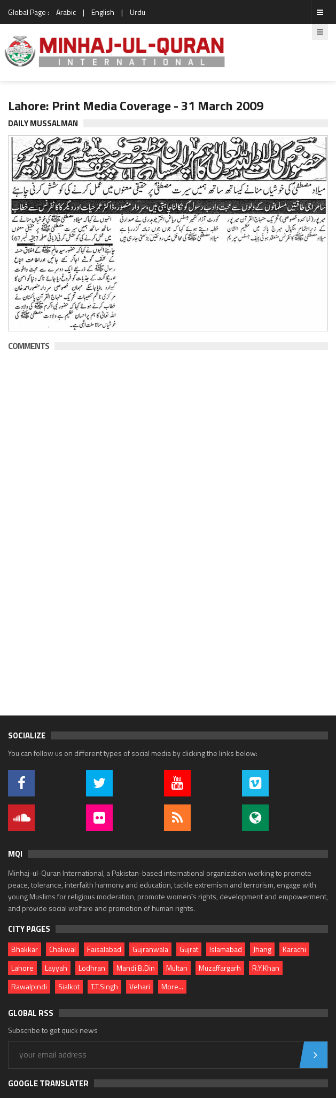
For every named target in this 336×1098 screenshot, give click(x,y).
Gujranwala (150, 949)
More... (172, 986)
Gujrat (188, 949)
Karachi (294, 949)
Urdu (137, 12)
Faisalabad (104, 949)
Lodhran (92, 967)
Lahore (22, 967)
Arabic (66, 12)
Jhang (262, 949)
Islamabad (225, 949)
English (102, 12)
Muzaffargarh (220, 967)
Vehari (139, 986)
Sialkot (69, 986)
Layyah (56, 967)
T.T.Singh (104, 986)
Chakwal (62, 949)
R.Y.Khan (265, 967)
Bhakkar (24, 949)
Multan (176, 967)
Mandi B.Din (135, 967)
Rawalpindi (29, 986)
